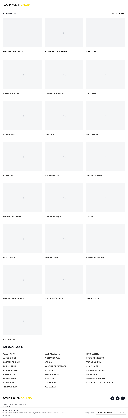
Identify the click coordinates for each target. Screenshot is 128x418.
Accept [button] (122, 413)
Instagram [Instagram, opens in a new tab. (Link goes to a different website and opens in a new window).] (112, 398)
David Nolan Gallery (18, 5)
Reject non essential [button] (106, 413)
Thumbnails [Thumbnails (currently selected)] (120, 13)
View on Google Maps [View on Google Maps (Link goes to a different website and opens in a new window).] (123, 398)
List (113, 13)
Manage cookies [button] (89, 413)
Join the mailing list (118, 398)
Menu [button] (123, 4)
